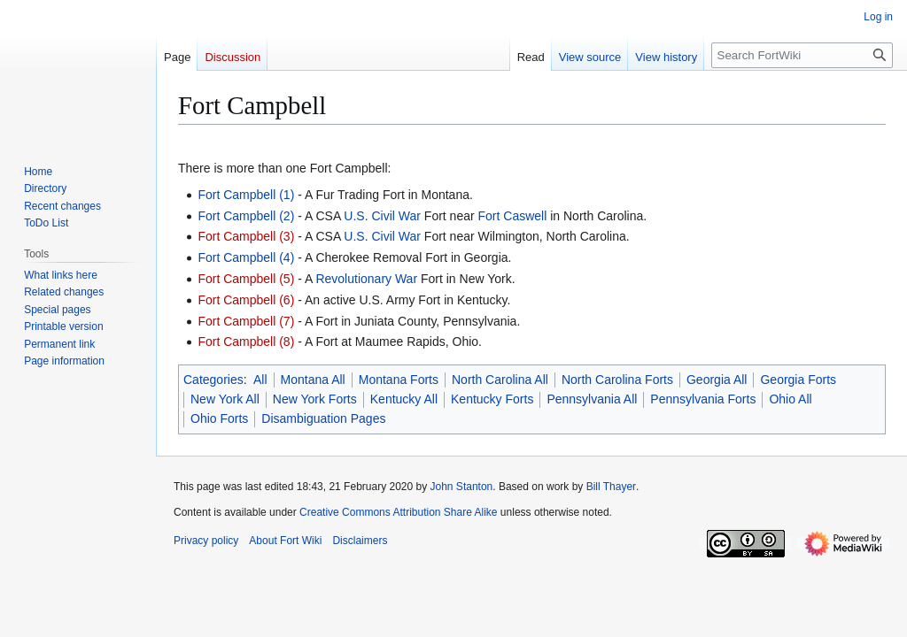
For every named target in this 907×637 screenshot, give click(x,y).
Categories (213, 379)
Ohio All (790, 399)
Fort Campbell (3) (246, 236)
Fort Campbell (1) (246, 195)
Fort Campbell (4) (246, 257)
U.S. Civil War (382, 216)
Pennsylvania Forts (703, 399)
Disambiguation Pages (323, 418)
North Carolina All (500, 379)
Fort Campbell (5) (246, 279)
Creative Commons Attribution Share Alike (398, 512)
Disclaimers (359, 540)
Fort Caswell (512, 216)
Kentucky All (404, 399)
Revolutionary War (366, 279)
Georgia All (716, 379)
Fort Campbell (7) (246, 321)
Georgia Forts (798, 379)
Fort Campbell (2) (246, 216)
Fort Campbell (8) (246, 341)
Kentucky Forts (492, 399)
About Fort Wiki (285, 540)
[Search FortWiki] (802, 55)
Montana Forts (398, 379)
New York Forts (315, 399)
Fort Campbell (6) (246, 300)
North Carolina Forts (617, 379)
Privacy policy (206, 540)
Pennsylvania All (592, 399)
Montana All (313, 379)
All (260, 379)
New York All (225, 399)
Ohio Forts (219, 418)
